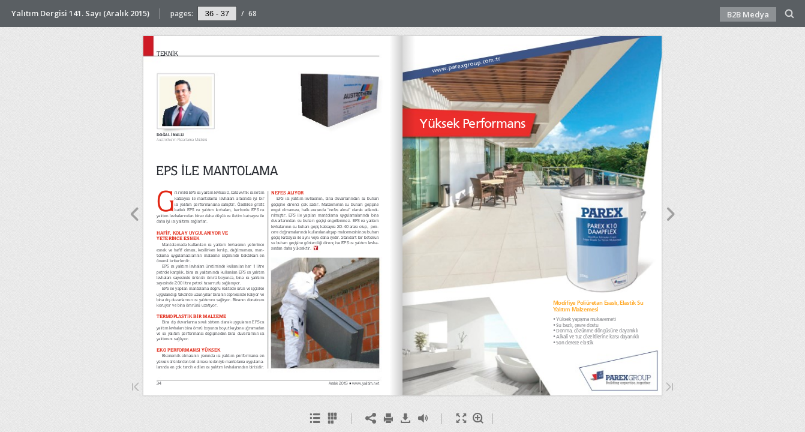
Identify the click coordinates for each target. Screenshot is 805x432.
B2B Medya (748, 14)
